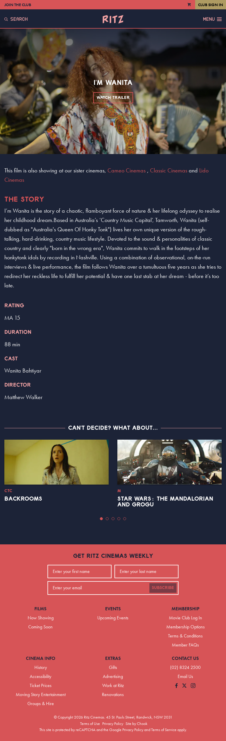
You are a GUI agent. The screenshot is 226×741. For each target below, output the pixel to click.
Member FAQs (185, 645)
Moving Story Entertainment (41, 694)
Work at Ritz (113, 685)
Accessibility (40, 676)
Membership (185, 609)
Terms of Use (90, 723)
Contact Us (185, 658)
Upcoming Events (112, 618)
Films (40, 609)
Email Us (185, 676)
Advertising (113, 676)
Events (113, 609)
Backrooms (23, 499)
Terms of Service (163, 729)
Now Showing (41, 618)
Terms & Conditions (185, 636)
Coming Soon (40, 627)
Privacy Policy (112, 723)
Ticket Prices (41, 685)
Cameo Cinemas (126, 170)
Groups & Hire (40, 703)
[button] (101, 518)
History (40, 667)
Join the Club (17, 4)
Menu (212, 19)
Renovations (113, 694)
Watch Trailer (113, 98)
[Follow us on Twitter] (184, 686)
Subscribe (163, 588)
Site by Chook (136, 723)
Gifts (113, 667)
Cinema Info (40, 658)
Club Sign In (210, 4)
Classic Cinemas (168, 170)
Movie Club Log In (185, 618)
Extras (113, 658)
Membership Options (185, 627)
